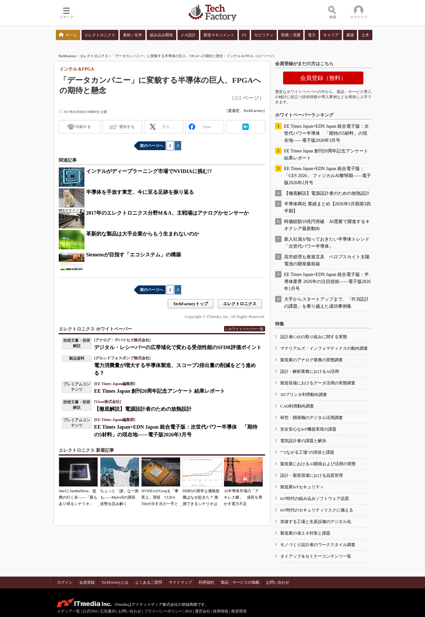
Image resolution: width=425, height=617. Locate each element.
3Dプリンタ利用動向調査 (303, 394)
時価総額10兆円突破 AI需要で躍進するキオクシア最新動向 (327, 225)
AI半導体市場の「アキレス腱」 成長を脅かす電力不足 (243, 497)
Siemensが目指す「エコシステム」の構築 (133, 254)
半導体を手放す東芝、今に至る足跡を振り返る (140, 192)
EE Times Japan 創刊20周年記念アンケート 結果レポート (159, 391)
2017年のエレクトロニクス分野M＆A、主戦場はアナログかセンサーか (167, 213)
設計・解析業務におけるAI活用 (309, 371)
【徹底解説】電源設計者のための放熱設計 (143, 409)
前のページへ (151, 145)
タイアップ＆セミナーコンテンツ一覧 (315, 556)
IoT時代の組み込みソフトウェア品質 (314, 498)
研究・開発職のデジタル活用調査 (311, 417)
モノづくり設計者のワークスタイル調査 (317, 544)
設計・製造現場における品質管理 (311, 475)
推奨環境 (239, 611)
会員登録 (87, 582)
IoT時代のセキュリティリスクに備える (316, 510)
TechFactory (67, 56)
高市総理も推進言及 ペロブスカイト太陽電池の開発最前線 (326, 260)
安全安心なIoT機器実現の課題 (308, 429)
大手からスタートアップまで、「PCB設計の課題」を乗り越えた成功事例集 (326, 303)
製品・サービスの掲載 (240, 582)
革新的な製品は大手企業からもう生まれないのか (142, 233)
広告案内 (108, 611)
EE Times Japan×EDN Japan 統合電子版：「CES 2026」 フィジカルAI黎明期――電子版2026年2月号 (327, 175)
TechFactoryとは (114, 582)
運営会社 (202, 611)
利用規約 (206, 582)
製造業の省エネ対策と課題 (305, 533)
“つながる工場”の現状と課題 (307, 452)
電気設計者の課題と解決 (303, 440)
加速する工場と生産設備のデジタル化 (315, 521)
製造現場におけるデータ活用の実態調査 (317, 383)
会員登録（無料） (323, 78)
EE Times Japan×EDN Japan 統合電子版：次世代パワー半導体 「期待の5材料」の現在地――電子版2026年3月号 (326, 133)
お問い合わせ (277, 582)
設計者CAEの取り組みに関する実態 (313, 336)
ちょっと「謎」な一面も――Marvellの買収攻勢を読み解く (119, 497)
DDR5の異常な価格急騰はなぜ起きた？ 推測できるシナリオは (201, 497)
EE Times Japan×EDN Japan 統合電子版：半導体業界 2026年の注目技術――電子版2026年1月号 (327, 281)
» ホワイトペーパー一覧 (245, 329)
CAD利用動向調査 (297, 406)
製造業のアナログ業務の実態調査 (311, 359)
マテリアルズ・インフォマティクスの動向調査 (324, 348)
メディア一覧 (68, 611)
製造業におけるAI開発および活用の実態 (318, 463)
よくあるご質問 (148, 582)
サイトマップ (180, 582)
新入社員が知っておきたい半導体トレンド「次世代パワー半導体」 (326, 243)
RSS (188, 611)
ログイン (65, 582)
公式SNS (89, 611)
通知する (126, 126)
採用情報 (220, 611)
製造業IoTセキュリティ (302, 486)
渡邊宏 (233, 110)
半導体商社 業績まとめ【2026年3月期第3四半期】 (327, 207)
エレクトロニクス (94, 56)
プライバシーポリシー (163, 611)
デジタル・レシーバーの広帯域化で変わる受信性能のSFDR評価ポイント (178, 347)
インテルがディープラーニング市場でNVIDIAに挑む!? (149, 171)
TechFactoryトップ (190, 303)
